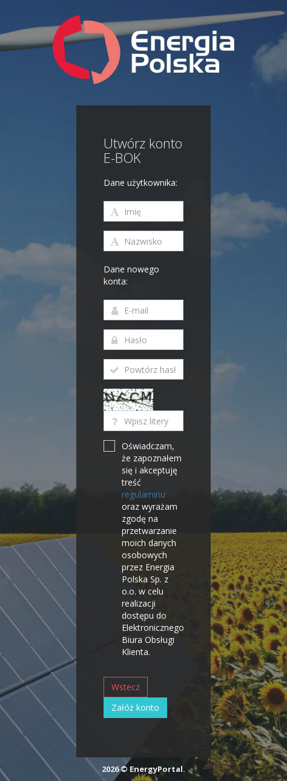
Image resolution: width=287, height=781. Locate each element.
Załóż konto (135, 707)
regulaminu (143, 494)
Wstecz (125, 687)
